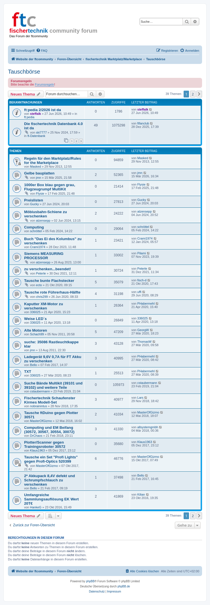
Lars (140, 397)
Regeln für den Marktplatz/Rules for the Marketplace (52, 160)
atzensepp (43, 220)
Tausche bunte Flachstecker (49, 280)
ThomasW (144, 341)
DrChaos (36, 435)
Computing (34, 227)
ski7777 (41, 132)
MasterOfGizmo (41, 421)
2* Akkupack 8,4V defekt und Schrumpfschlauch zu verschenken (49, 480)
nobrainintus (38, 406)
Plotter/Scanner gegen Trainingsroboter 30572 (44, 444)
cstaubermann (40, 391)
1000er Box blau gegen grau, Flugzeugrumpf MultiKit (49, 187)
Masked (35, 166)
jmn (38, 177)
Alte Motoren (35, 330)
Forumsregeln (44, 84)
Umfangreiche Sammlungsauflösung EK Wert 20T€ (51, 499)
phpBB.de (123, 586)
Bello (33, 365)
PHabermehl (146, 303)
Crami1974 (37, 247)
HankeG (35, 507)
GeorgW (143, 330)
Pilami (141, 253)
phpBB (90, 581)
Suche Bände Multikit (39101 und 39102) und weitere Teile (53, 385)
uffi (139, 292)
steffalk (35, 113)
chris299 (42, 296)
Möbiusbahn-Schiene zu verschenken (45, 214)
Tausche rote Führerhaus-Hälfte (52, 292)
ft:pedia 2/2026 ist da (42, 110)
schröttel (36, 231)
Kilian (141, 494)
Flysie (40, 193)
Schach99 (37, 334)
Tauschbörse (24, 71)
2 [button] (193, 94)
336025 (35, 312)
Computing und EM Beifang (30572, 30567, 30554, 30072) (49, 429)
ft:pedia (29, 117)
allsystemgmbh (147, 427)
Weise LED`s (35, 319)
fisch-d (141, 280)
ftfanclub (143, 123)
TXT (27, 371)
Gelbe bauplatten (39, 173)
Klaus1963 (37, 450)
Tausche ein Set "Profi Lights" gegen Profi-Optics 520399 (51, 459)
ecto (39, 285)
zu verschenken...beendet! (47, 269)
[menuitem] (41, 50)
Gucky (34, 204)
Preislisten (33, 200)
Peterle (41, 273)
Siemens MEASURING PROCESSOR (44, 255)
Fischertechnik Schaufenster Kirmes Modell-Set (49, 400)
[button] (199, 94)
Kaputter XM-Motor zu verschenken (43, 306)
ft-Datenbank (36, 136)
